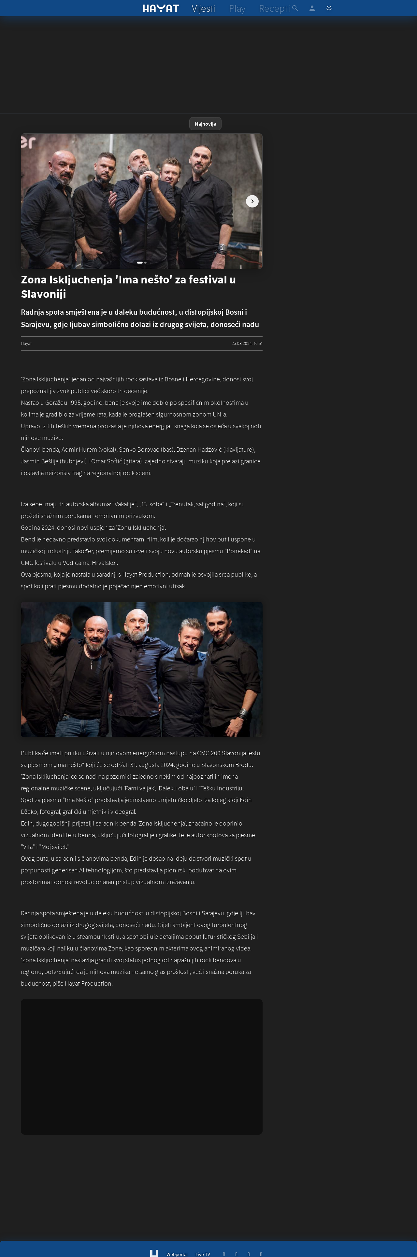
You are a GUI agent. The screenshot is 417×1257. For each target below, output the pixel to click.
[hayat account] (312, 8)
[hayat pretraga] (295, 8)
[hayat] (161, 8)
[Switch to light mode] (329, 8)
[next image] (250, 201)
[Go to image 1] (140, 262)
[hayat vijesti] (203, 8)
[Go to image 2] (146, 262)
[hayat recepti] (274, 8)
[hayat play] (237, 8)
